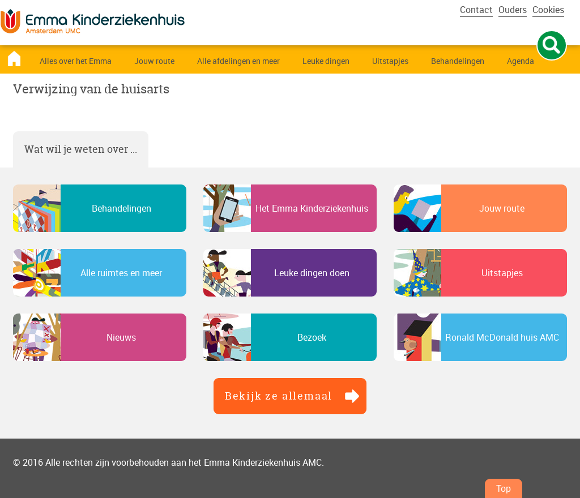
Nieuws (121, 337)
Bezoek (311, 337)
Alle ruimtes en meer (121, 273)
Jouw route (501, 208)
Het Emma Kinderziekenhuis (311, 208)
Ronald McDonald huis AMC (502, 337)
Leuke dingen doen (311, 273)
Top (503, 488)
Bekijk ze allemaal (278, 396)
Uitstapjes (502, 273)
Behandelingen (121, 208)
